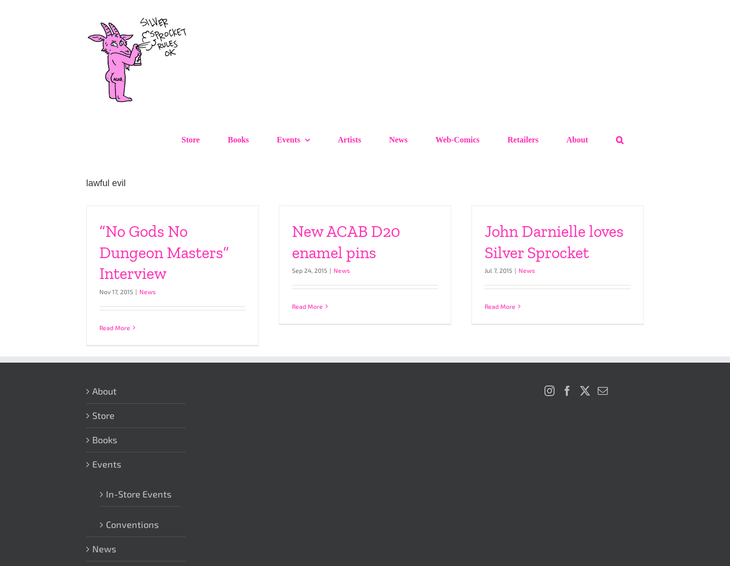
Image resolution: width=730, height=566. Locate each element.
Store (103, 415)
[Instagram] (549, 391)
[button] (619, 140)
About (104, 391)
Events (106, 464)
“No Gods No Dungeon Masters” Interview (164, 252)
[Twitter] (585, 391)
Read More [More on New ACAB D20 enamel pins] (307, 306)
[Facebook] (567, 391)
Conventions (132, 524)
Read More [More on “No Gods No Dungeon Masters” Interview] (114, 327)
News (147, 291)
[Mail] (603, 391)
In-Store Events (138, 494)
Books (104, 439)
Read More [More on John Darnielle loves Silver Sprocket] (500, 306)
